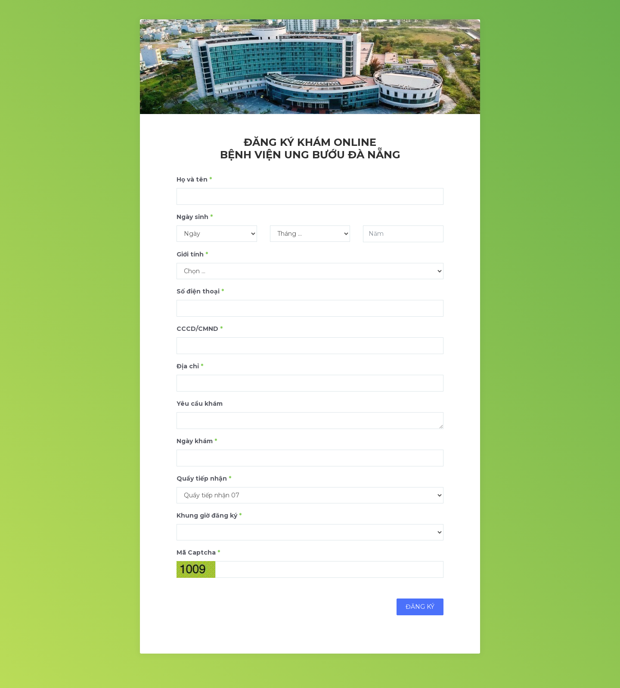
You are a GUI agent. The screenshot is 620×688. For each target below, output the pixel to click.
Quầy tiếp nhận (204, 478)
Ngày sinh (195, 217)
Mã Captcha (198, 552)
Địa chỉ (190, 366)
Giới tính (192, 254)
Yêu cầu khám (200, 403)
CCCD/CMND (200, 329)
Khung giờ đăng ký (209, 515)
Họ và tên (194, 179)
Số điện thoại (200, 291)
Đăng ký (420, 607)
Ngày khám (197, 441)
